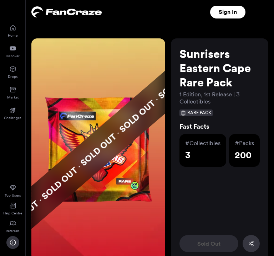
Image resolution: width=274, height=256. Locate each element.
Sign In (228, 12)
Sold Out (208, 243)
